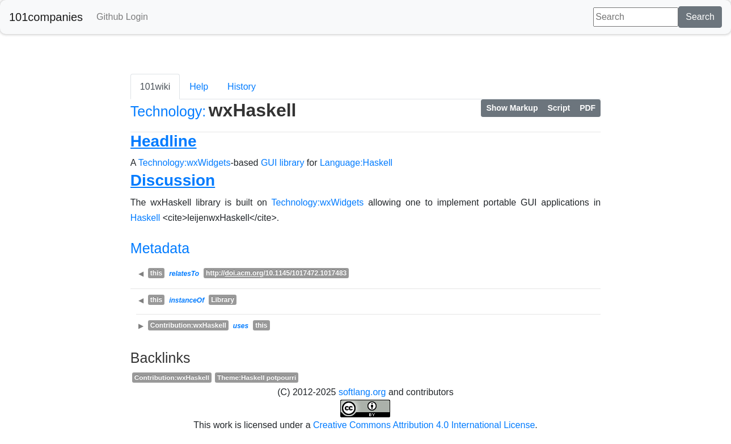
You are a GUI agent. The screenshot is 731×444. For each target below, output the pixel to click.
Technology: (168, 111)
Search (700, 17)
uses (240, 326)
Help (198, 86)
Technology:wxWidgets (184, 162)
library (292, 162)
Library (222, 300)
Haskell (145, 218)
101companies (46, 17)
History (241, 86)
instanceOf (186, 300)
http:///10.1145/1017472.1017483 (276, 273)
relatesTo (184, 274)
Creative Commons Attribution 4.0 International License (424, 425)
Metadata (159, 248)
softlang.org (362, 392)
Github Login (122, 17)
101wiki (155, 86)
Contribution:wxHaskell (188, 325)
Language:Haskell (356, 162)
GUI (269, 162)
